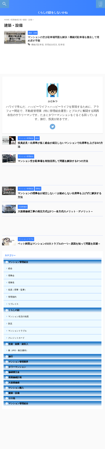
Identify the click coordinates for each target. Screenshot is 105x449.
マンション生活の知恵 (19, 321)
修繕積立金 (13, 380)
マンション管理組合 (18, 262)
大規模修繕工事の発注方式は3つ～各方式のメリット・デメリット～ (55, 212)
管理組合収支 (58, 45)
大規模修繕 (13, 391)
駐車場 (69, 45)
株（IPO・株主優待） (19, 358)
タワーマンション (17, 375)
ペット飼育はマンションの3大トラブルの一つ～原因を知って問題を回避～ (59, 244)
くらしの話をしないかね (52, 12)
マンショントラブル (18, 337)
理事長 (11, 285)
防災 (10, 329)
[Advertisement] (51, 176)
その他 (11, 406)
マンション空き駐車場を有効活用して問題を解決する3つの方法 (53, 161)
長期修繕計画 (15, 385)
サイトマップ (60, 433)
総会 (10, 269)
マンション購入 (16, 396)
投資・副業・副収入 (18, 351)
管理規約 (12, 300)
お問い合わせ (73, 433)
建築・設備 (13, 401)
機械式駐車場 (43, 45)
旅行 (10, 365)
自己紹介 (30, 433)
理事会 (11, 277)
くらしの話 (13, 315)
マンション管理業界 (18, 370)
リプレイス (13, 308)
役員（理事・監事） (18, 293)
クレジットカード (17, 345)
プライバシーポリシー (44, 433)
